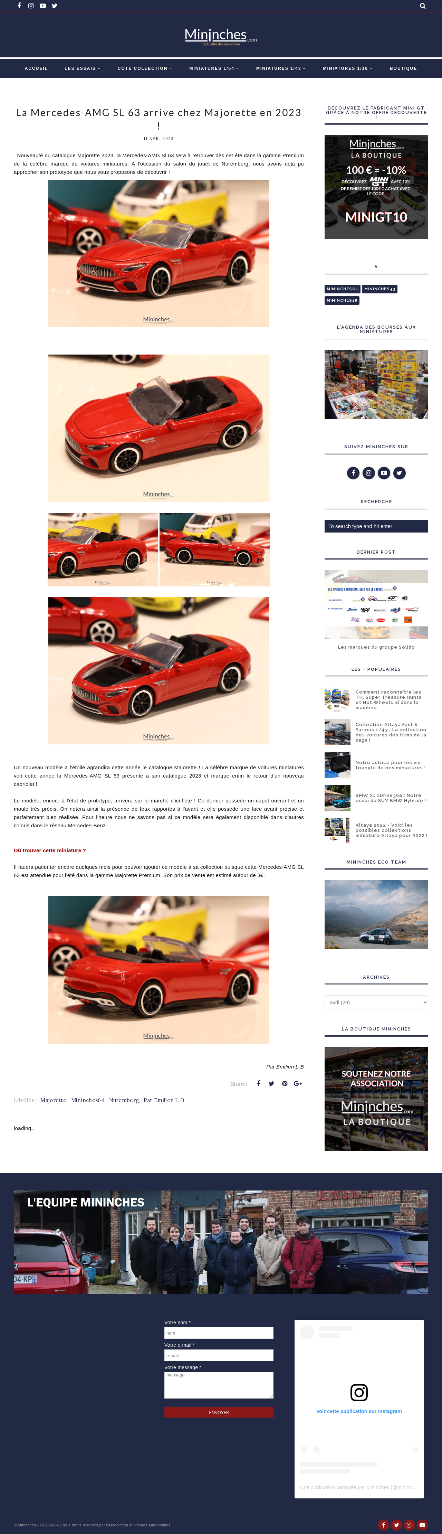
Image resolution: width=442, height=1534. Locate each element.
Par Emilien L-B (164, 1100)
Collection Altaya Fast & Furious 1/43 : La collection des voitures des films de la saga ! (391, 732)
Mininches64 (87, 1100)
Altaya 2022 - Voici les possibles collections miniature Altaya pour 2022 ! (391, 830)
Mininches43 (379, 289)
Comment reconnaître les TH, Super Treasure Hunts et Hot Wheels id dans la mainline (389, 699)
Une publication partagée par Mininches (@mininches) (361, 1487)
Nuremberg (124, 1100)
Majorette (53, 1100)
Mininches (27, 1525)
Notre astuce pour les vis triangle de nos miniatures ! (391, 765)
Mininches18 (342, 300)
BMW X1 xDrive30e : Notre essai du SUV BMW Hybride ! (391, 798)
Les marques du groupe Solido (376, 647)
